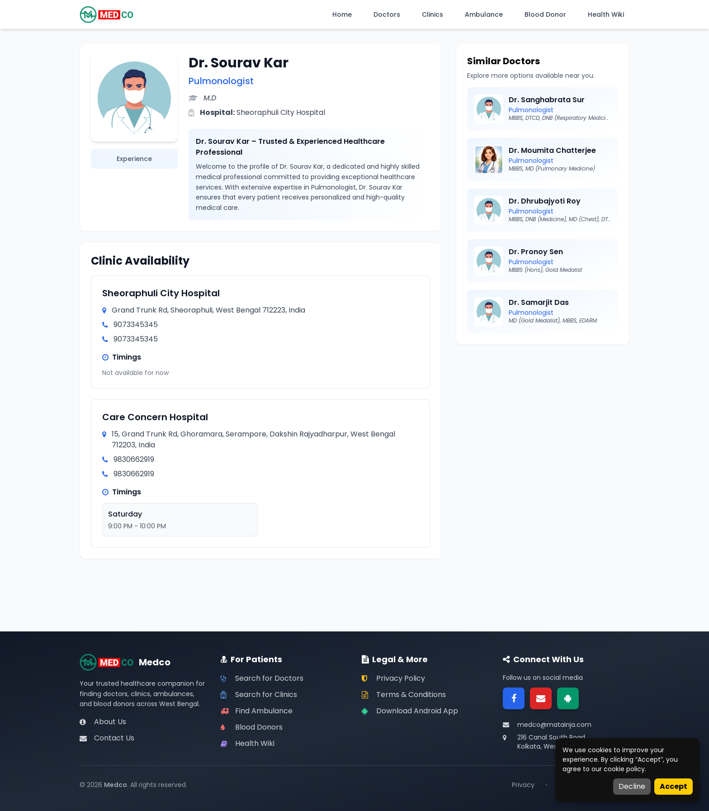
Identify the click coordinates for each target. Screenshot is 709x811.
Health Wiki (606, 14)
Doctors (386, 14)
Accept (673, 786)
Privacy (523, 784)
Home (342, 14)
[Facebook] (514, 698)
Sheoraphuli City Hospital (161, 293)
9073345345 (135, 324)
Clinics (432, 14)
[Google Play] (568, 698)
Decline (632, 786)
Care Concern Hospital (155, 417)
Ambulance (484, 14)
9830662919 (133, 459)
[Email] (541, 698)
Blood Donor (545, 14)
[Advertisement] (542, 419)
